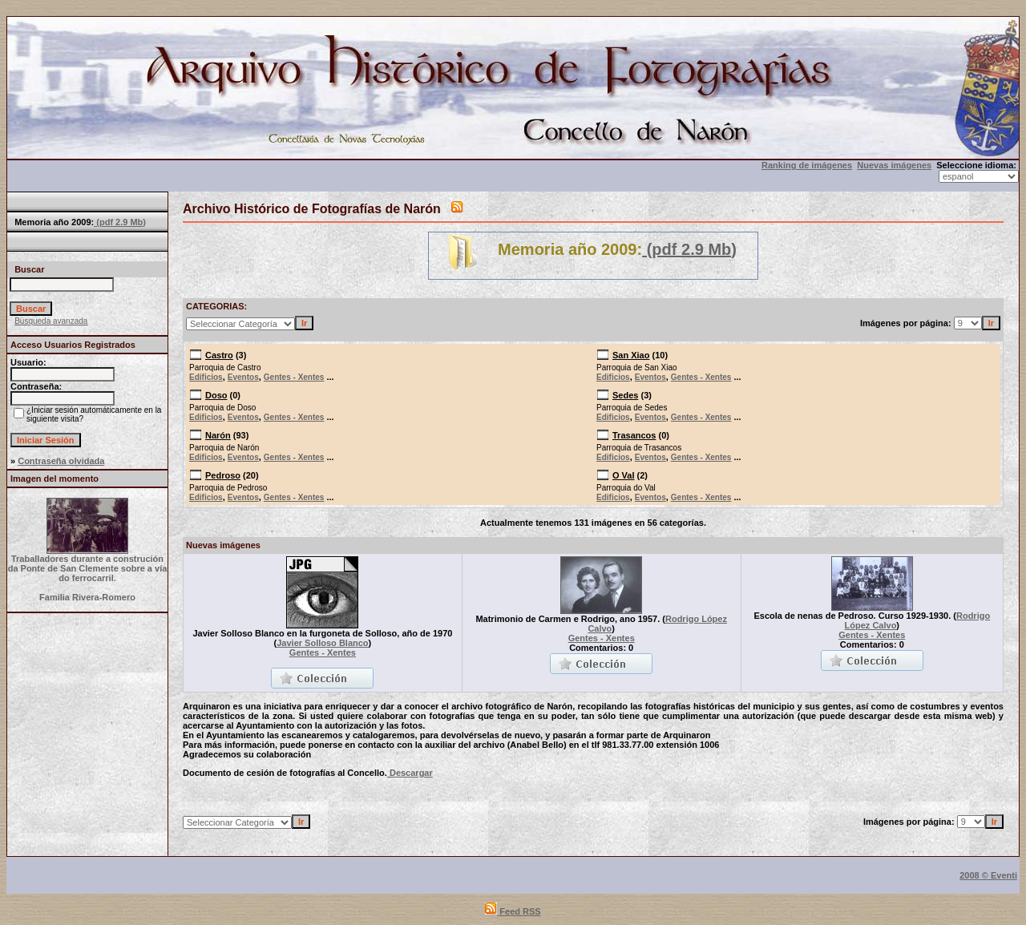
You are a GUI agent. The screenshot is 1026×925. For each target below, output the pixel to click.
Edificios (206, 377)
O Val (623, 475)
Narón (218, 435)
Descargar (410, 773)
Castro (219, 355)
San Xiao (630, 355)
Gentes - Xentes (294, 377)
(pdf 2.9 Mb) (120, 222)
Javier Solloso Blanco (322, 643)
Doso (216, 395)
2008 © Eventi (988, 875)
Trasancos (634, 435)
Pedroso (222, 475)
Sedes (625, 395)
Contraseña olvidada (61, 461)
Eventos (243, 377)
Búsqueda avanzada (50, 321)
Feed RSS (512, 911)
